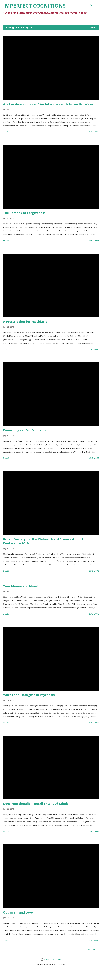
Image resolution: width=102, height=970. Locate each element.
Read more (94, 132)
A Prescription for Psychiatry (25, 321)
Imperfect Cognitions (34, 5)
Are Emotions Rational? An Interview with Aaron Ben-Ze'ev (48, 104)
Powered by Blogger (51, 959)
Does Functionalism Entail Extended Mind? (36, 803)
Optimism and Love (18, 912)
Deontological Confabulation (25, 430)
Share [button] (6, 132)
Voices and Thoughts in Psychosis (29, 695)
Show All (92, 27)
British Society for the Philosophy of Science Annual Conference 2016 (43, 541)
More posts (93, 949)
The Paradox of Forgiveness (24, 213)
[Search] (91, 4)
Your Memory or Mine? (20, 586)
